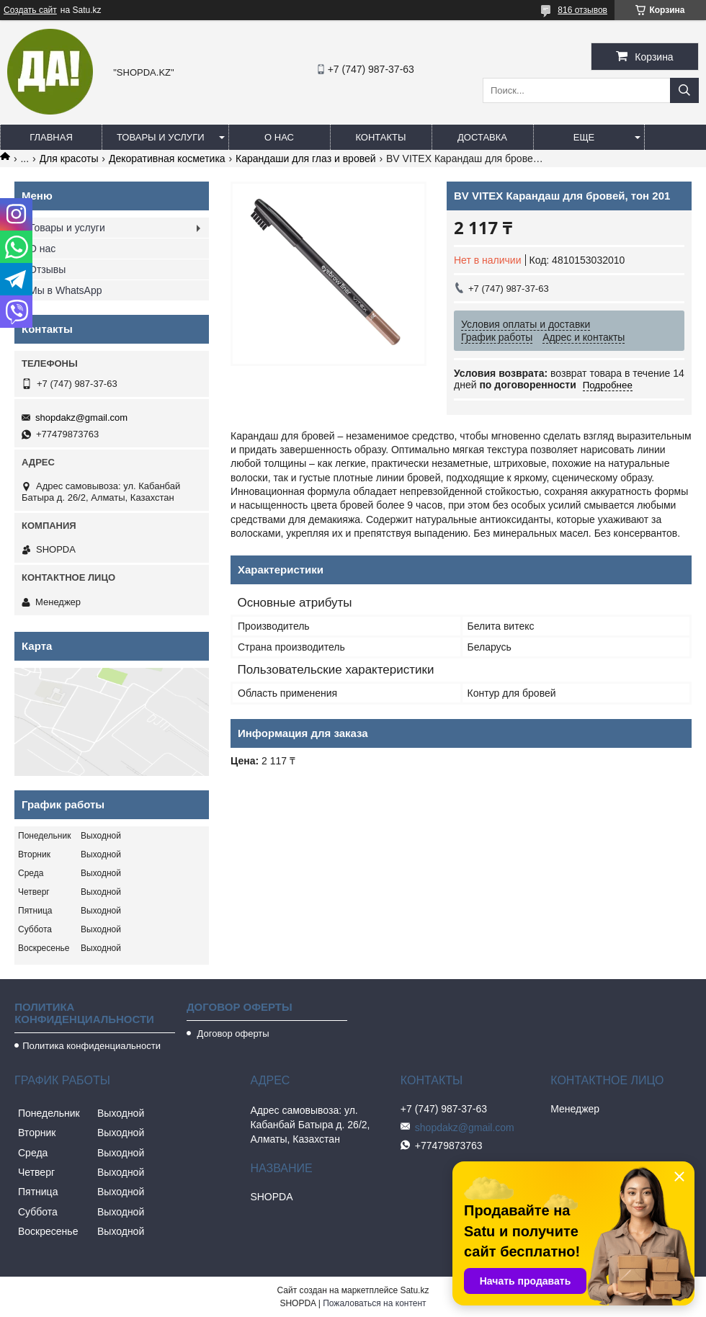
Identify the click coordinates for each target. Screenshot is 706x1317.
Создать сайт (30, 10)
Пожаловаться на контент (374, 1303)
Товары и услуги (161, 137)
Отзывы (47, 269)
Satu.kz (414, 1290)
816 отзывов (582, 10)
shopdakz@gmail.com (81, 417)
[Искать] (684, 90)
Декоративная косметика (167, 158)
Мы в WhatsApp (65, 290)
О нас (279, 137)
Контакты (380, 137)
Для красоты (69, 158)
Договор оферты (232, 1033)
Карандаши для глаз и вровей (305, 158)
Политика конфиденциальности (91, 1045)
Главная (51, 137)
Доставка (482, 137)
